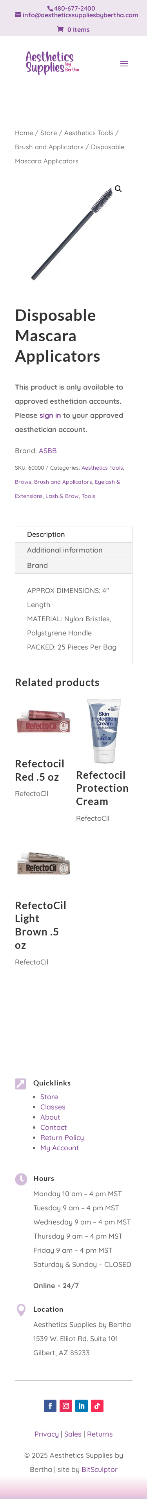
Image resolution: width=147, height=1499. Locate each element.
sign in (50, 415)
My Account (59, 1147)
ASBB (48, 450)
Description (46, 534)
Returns (100, 1434)
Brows (23, 481)
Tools (88, 496)
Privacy (46, 1434)
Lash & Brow (62, 496)
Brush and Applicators (49, 147)
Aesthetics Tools (88, 132)
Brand (37, 565)
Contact (53, 1127)
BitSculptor (100, 1469)
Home (24, 132)
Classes (52, 1106)
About (50, 1117)
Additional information (65, 550)
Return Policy (62, 1137)
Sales (73, 1434)
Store (48, 132)
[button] (118, 189)
